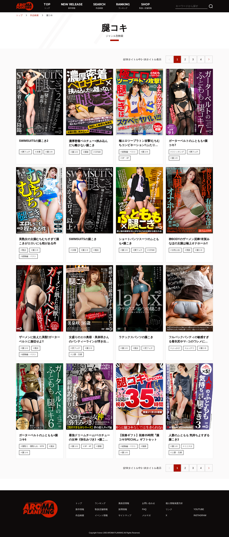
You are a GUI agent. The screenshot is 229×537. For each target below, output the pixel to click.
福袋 (144, 446)
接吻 (86, 152)
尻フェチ (76, 348)
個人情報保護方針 (174, 503)
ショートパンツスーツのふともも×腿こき (139, 241)
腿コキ (50, 152)
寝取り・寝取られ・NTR (33, 446)
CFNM (98, 152)
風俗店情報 (123, 503)
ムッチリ (190, 348)
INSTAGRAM (200, 515)
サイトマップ (124, 515)
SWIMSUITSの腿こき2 (33, 140)
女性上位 (176, 250)
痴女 (97, 250)
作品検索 (34, 15)
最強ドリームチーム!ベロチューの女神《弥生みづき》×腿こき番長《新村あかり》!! (89, 438)
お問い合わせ (148, 503)
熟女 (24, 250)
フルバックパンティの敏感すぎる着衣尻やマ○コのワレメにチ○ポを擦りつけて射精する (189, 340)
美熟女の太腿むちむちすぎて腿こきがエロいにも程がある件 (39, 241)
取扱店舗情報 (101, 509)
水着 (38, 152)
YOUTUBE (199, 509)
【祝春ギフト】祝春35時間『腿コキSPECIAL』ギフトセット (139, 437)
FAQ (144, 509)
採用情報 (122, 509)
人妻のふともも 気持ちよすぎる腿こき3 (189, 437)
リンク (169, 509)
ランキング (100, 503)
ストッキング (178, 152)
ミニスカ (188, 446)
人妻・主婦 (77, 354)
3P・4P (125, 158)
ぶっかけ (176, 348)
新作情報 (79, 509)
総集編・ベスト (129, 152)
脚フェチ (26, 152)
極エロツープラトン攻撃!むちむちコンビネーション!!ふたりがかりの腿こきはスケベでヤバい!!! (139, 143)
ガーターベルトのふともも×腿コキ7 (188, 143)
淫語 (188, 250)
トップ (19, 15)
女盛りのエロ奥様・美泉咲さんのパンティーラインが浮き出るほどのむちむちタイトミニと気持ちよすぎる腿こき (89, 340)
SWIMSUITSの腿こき (83, 239)
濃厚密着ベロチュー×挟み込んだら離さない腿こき (88, 143)
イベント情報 (101, 515)
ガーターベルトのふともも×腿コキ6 (38, 437)
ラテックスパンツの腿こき (136, 337)
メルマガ (146, 515)
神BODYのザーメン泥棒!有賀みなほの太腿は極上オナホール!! (189, 241)
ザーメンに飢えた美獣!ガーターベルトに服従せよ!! (39, 339)
